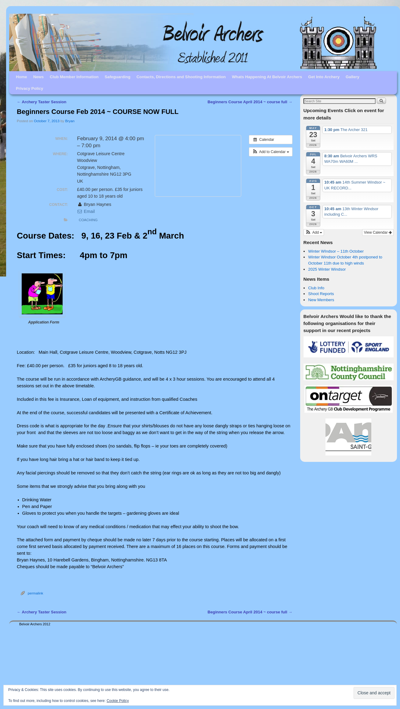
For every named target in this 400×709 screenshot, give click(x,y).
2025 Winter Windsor (327, 269)
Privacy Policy (29, 88)
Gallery (352, 77)
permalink (35, 593)
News (38, 77)
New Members (321, 300)
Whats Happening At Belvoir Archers (267, 77)
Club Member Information (74, 77)
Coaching (88, 220)
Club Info (316, 288)
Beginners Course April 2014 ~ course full (250, 102)
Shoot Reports (321, 293)
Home (21, 77)
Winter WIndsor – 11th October (336, 251)
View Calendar (378, 232)
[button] (270, 152)
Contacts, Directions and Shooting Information (181, 77)
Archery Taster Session (41, 102)
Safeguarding (117, 77)
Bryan (70, 121)
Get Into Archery (324, 77)
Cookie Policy (118, 701)
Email (86, 211)
